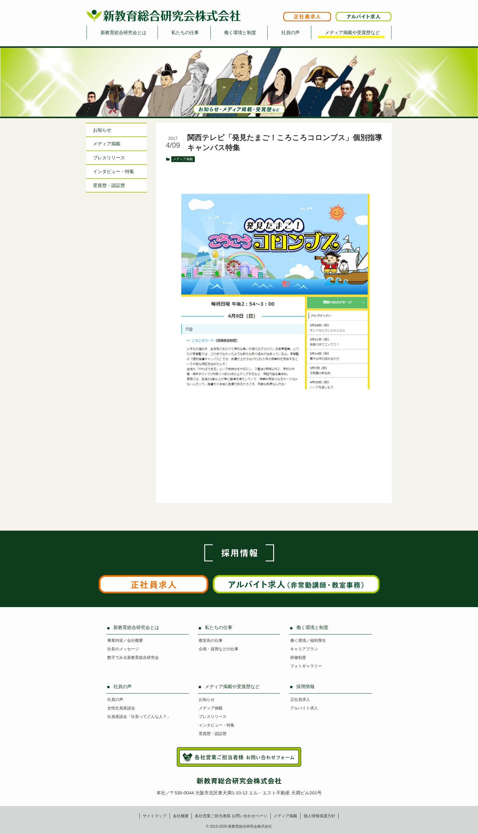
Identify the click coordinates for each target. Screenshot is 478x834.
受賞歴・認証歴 (109, 185)
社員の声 (290, 32)
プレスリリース (109, 157)
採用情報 (305, 686)
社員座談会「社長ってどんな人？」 (139, 716)
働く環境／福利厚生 (308, 640)
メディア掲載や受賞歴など (352, 32)
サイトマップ (154, 816)
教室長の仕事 (211, 640)
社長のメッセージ (123, 649)
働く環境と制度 (240, 32)
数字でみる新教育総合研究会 (133, 657)
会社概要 (181, 816)
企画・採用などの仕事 (218, 649)
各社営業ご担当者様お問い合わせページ (231, 816)
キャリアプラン (304, 649)
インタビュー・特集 (216, 725)
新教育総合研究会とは (123, 32)
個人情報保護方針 (319, 816)
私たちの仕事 (185, 32)
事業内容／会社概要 (125, 640)
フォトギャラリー (306, 666)
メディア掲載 (183, 159)
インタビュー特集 (113, 171)
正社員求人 (300, 699)
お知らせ (102, 130)
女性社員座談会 (121, 708)
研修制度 (298, 657)
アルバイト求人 (304, 708)
